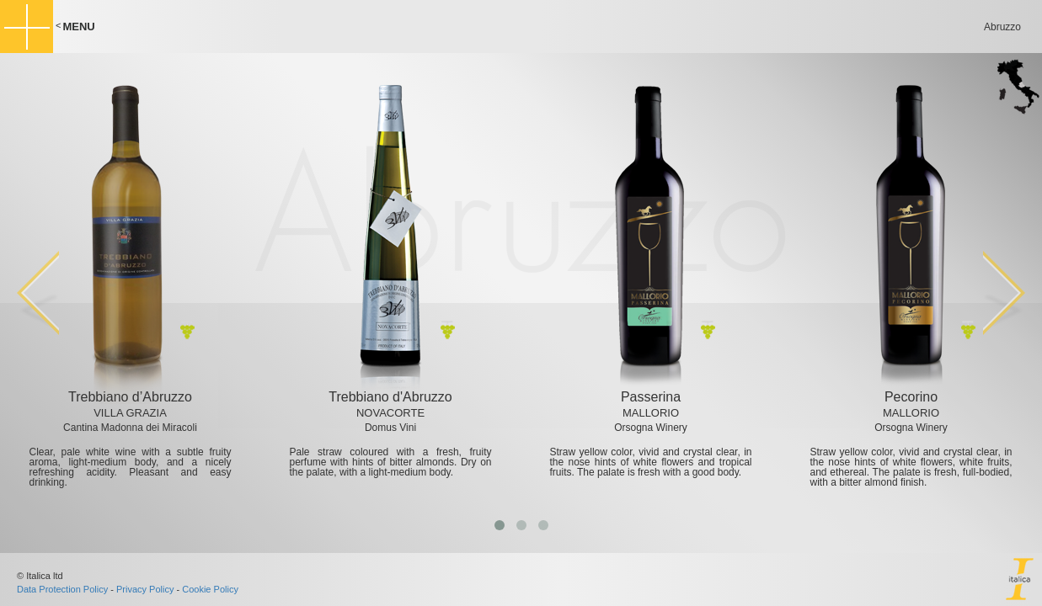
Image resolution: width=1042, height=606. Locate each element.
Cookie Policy (210, 589)
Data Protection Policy (62, 589)
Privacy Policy (145, 589)
